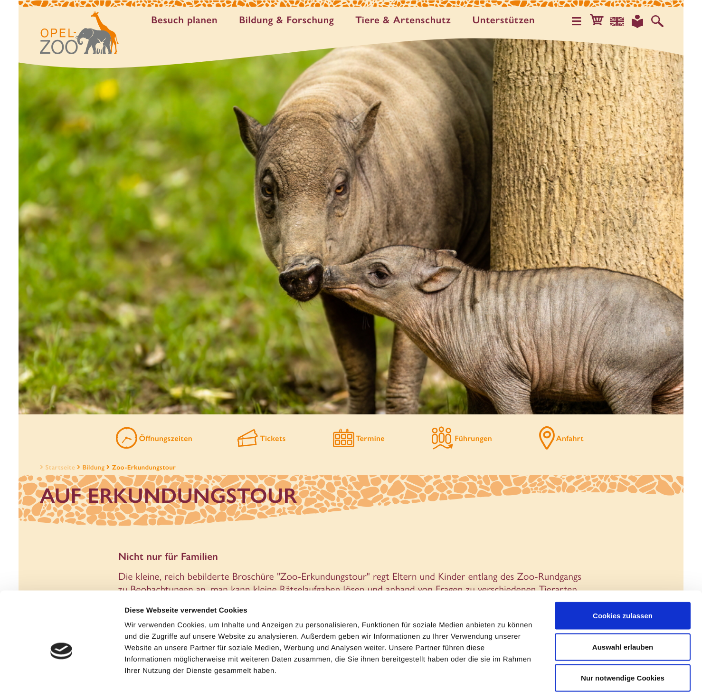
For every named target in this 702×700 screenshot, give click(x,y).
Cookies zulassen (623, 575)
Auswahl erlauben (622, 607)
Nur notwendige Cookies (622, 637)
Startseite (56, 468)
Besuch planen (186, 20)
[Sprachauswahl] (619, 21)
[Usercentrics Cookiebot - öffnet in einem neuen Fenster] (61, 681)
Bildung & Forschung (288, 20)
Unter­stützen (505, 20)
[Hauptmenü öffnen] (580, 21)
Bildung (94, 468)
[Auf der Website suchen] (658, 21)
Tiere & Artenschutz (405, 20)
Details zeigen (505, 681)
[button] (600, 21)
